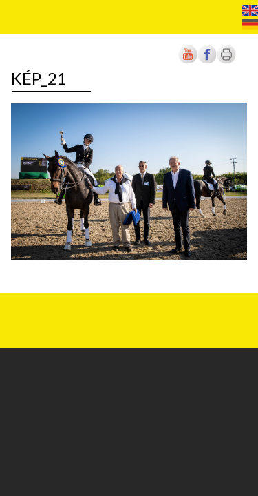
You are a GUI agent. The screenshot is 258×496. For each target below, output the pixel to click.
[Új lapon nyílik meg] (207, 61)
